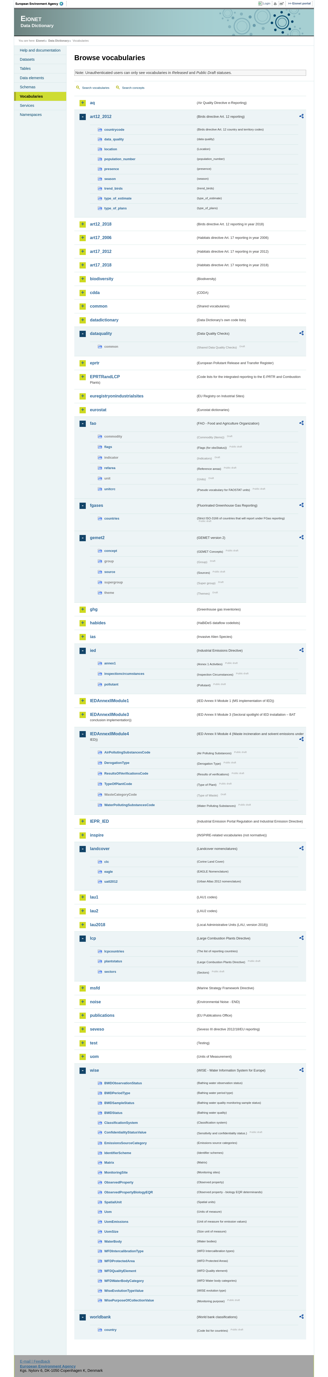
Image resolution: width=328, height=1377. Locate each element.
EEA (41, 3)
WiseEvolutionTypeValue (123, 1291)
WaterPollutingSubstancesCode (129, 805)
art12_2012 (101, 116)
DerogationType (116, 763)
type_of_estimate (118, 198)
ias (93, 636)
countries (111, 518)
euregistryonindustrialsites (116, 396)
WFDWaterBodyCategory (124, 1281)
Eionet (40, 40)
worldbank (100, 1317)
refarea (110, 468)
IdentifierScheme (117, 1153)
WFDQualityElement (120, 1271)
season (110, 179)
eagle (108, 872)
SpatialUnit (113, 1202)
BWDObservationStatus (123, 1083)
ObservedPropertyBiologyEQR (128, 1192)
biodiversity (101, 279)
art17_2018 (101, 265)
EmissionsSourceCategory (125, 1143)
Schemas (27, 87)
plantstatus (113, 961)
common (98, 306)
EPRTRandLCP (105, 377)
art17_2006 (101, 237)
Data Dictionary (58, 40)
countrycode (114, 130)
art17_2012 (101, 251)
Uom (108, 1212)
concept (110, 551)
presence (111, 169)
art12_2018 (101, 224)
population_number (119, 159)
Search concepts (133, 87)
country (110, 1330)
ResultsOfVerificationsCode (126, 773)
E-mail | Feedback (35, 1361)
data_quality (114, 139)
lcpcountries (114, 951)
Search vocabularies (95, 87)
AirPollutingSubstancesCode (127, 752)
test (93, 1043)
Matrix (109, 1162)
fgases (96, 505)
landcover (100, 848)
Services (27, 105)
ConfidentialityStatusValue (125, 1132)
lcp (93, 938)
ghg (94, 609)
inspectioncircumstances (124, 674)
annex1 (110, 663)
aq (92, 103)
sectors (110, 972)
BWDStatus (113, 1113)
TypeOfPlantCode (118, 784)
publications (102, 1015)
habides (98, 623)
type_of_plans (115, 208)
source (109, 572)
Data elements (32, 78)
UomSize (111, 1231)
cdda (95, 292)
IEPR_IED (99, 821)
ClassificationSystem (121, 1123)
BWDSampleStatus (119, 1103)
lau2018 (97, 925)
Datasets (27, 59)
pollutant (111, 684)
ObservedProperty (118, 1182)
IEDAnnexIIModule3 (109, 714)
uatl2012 (111, 881)
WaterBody (113, 1241)
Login (266, 3)
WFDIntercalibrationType (124, 1251)
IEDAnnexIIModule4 (109, 734)
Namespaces (31, 115)
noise (95, 1002)
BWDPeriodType (117, 1093)
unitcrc (110, 489)
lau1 (94, 897)
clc (106, 862)
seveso (97, 1029)
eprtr (94, 363)
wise (94, 1070)
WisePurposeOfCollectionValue (129, 1300)
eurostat (98, 410)
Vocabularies (31, 96)
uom (94, 1056)
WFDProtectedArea (119, 1261)
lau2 (94, 911)
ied (93, 650)
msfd (95, 988)
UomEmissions (116, 1222)
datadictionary (104, 320)
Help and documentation (40, 50)
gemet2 (97, 537)
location (110, 149)
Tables (25, 68)
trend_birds (113, 188)
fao (93, 423)
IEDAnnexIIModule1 (109, 701)
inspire (97, 835)
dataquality (101, 333)
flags (108, 447)
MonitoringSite (116, 1172)
